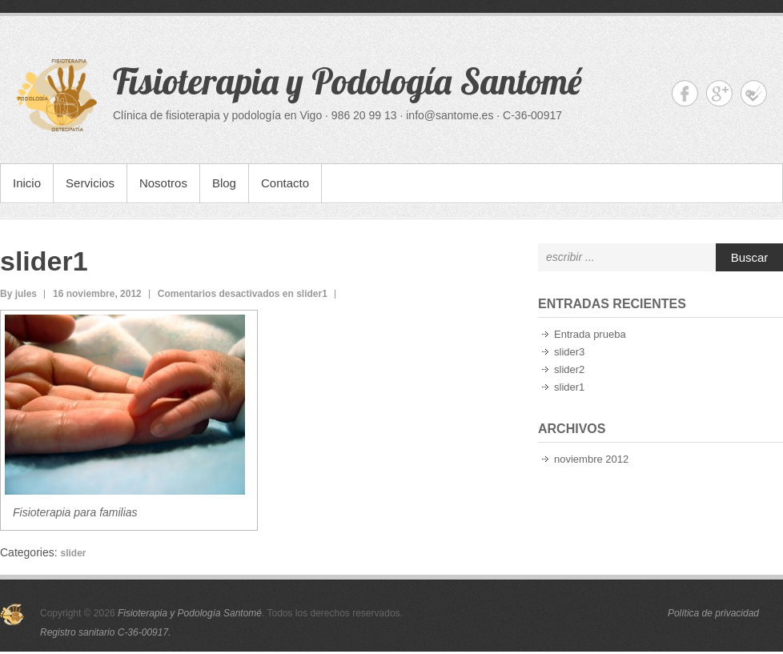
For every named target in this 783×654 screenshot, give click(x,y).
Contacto (285, 183)
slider (73, 553)
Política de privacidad (713, 613)
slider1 (44, 261)
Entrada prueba (590, 334)
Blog (224, 183)
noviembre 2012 (591, 459)
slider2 (569, 369)
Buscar (750, 257)
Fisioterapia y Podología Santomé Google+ (719, 93)
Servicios (90, 183)
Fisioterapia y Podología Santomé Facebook (685, 93)
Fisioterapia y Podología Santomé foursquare (754, 93)
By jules (18, 293)
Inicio (27, 183)
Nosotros (163, 183)
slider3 (569, 352)
